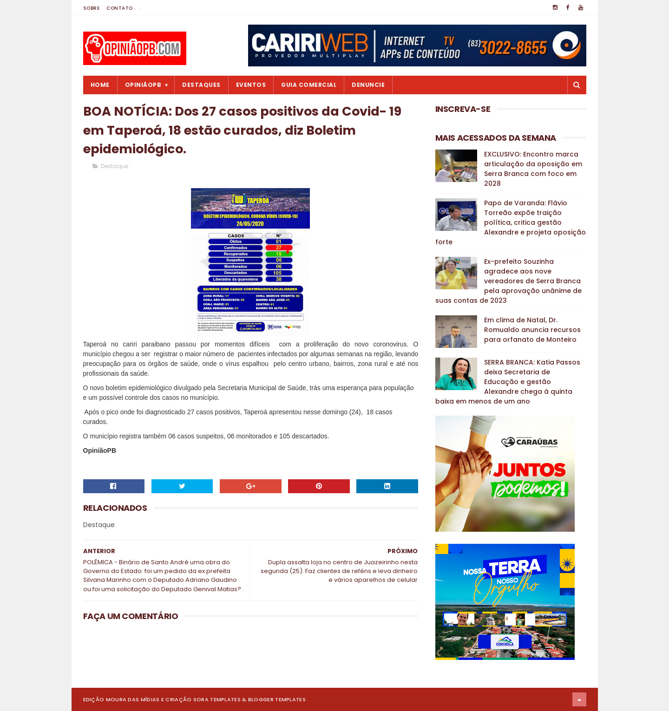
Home (100, 85)
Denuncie (368, 85)
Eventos (251, 85)
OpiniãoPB (143, 85)
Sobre (91, 8)
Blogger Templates (277, 699)
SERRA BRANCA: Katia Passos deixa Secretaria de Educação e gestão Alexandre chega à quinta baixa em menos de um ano (507, 382)
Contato (119, 8)
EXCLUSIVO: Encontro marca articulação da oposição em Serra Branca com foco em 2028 (533, 169)
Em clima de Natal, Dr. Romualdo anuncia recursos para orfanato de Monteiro (532, 329)
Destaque (114, 166)
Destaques (201, 85)
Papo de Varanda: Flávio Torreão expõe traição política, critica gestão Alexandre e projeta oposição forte (510, 222)
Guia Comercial (308, 85)
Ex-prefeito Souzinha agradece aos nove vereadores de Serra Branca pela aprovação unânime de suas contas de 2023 (508, 281)
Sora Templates (217, 699)
